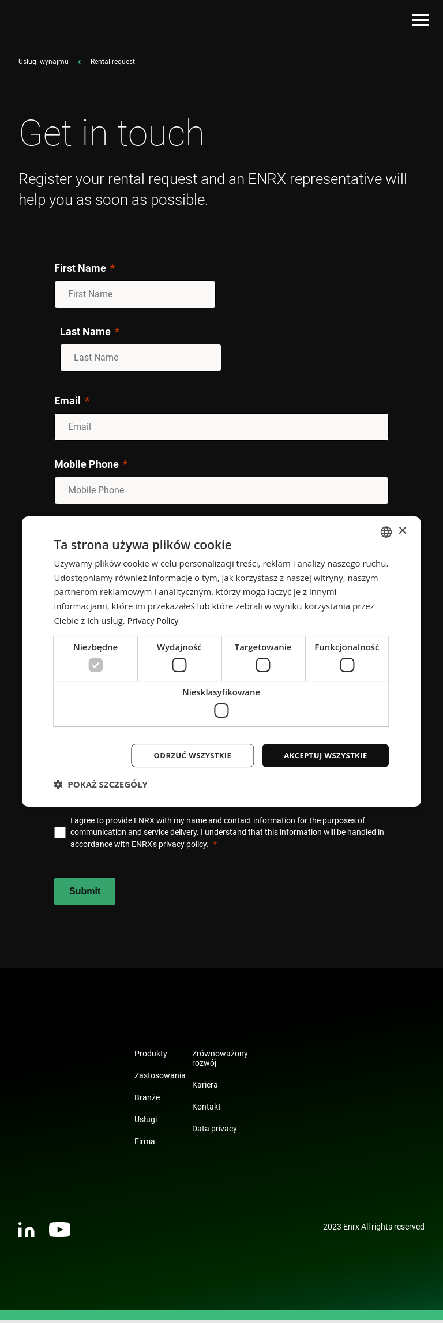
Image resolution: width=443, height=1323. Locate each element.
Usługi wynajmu (43, 64)
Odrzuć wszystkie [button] (184, 754)
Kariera (205, 1087)
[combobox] (386, 531)
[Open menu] (420, 22)
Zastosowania (160, 1078)
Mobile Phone (86, 467)
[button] (100, 785)
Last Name (85, 334)
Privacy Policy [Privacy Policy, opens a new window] (154, 619)
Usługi (145, 1122)
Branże (147, 1100)
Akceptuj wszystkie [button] (322, 754)
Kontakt (206, 1109)
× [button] (402, 530)
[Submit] (84, 894)
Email (67, 404)
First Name (80, 271)
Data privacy (214, 1131)
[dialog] (221, 661)
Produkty (150, 1056)
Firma (144, 1144)
